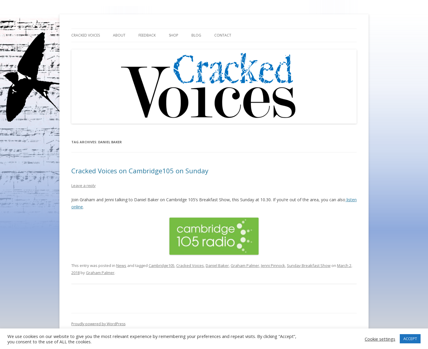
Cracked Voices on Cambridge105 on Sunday (139, 170)
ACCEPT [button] (410, 338)
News (121, 265)
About (119, 35)
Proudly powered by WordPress (98, 323)
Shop (173, 35)
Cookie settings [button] (380, 339)
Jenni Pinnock (273, 265)
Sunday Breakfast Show (309, 265)
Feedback (147, 35)
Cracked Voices (85, 35)
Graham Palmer (245, 265)
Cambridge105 (161, 265)
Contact (222, 35)
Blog (196, 35)
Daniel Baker (217, 265)
